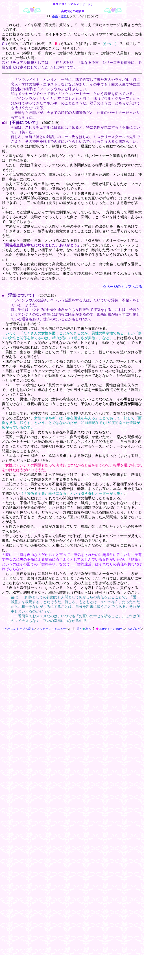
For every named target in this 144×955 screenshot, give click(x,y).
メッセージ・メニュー (51, 629)
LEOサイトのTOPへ (111, 629)
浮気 (64, 17)
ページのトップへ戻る (19, 629)
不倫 (55, 17)
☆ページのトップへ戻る (122, 287)
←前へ (78, 629)
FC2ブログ (134, 629)
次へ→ (89, 629)
